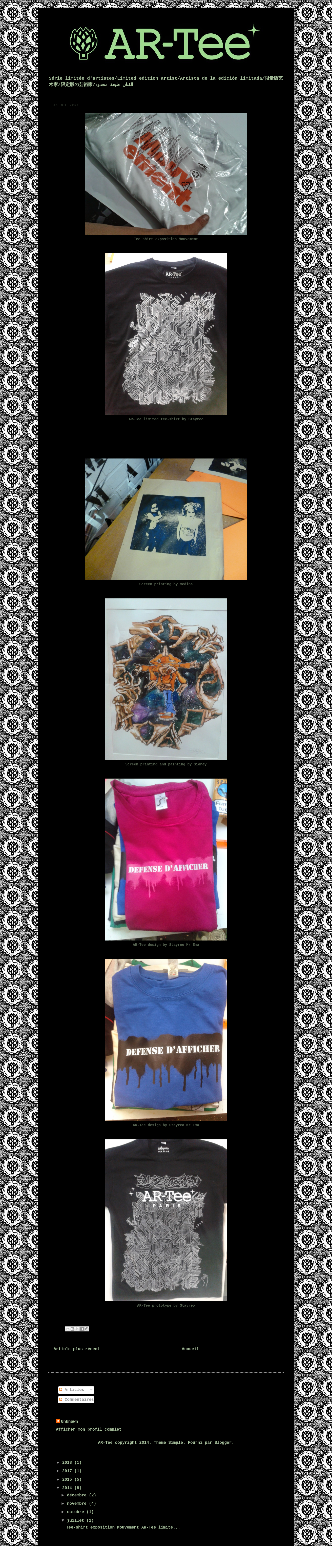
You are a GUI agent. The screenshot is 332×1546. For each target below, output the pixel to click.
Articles (71, 1390)
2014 (68, 1488)
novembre (78, 1503)
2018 (68, 1462)
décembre (78, 1495)
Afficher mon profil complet (88, 1429)
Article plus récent (77, 1349)
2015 (68, 1479)
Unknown (69, 1421)
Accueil (190, 1349)
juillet (77, 1520)
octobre (77, 1512)
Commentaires (76, 1399)
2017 (68, 1471)
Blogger (223, 1442)
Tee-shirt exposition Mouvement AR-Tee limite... (123, 1527)
